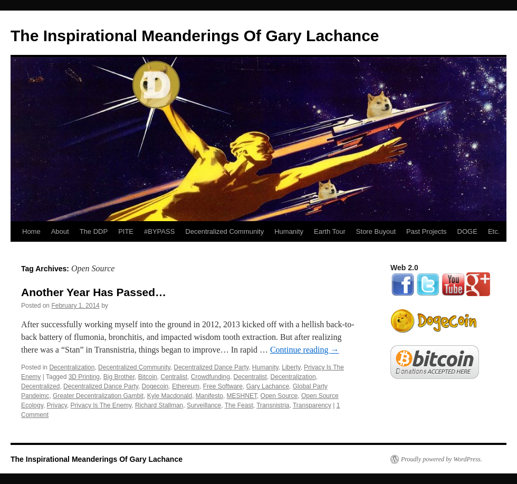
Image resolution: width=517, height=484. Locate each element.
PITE (125, 231)
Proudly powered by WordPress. (441, 459)
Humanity (288, 231)
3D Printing (84, 377)
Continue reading (304, 349)
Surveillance (204, 405)
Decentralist (250, 377)
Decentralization (71, 367)
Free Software (223, 386)
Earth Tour (330, 231)
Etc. (494, 231)
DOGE (467, 231)
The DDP (94, 231)
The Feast (239, 405)
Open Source (279, 396)
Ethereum (185, 386)
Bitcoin (147, 377)
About (60, 231)
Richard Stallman (159, 405)
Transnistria (272, 405)
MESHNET (242, 396)
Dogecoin (155, 386)
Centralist (173, 377)
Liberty (291, 367)
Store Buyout (376, 231)
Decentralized (40, 386)
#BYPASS (159, 231)
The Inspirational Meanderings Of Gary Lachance (195, 35)
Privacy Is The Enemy (101, 405)
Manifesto (209, 396)
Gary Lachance (267, 386)
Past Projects (426, 231)
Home (31, 231)
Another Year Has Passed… (93, 292)
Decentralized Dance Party (211, 367)
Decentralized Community (224, 231)
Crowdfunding (210, 377)
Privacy (56, 405)
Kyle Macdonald (169, 396)
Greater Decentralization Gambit (98, 396)
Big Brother (119, 377)
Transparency (312, 405)
